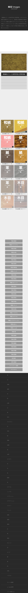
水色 (8, 570)
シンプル (9, 491)
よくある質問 (10, 587)
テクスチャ (9, 421)
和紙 (25, 19)
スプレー (9, 505)
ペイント (9, 510)
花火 (8, 417)
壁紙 (8, 519)
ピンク (8, 552)
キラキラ (9, 459)
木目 (8, 431)
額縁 (8, 477)
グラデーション (10, 501)
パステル (9, 575)
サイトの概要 (10, 582)
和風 (8, 384)
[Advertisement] (14, 42)
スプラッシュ (10, 496)
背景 (8, 515)
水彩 (8, 454)
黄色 (8, 538)
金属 (8, 445)
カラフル (9, 487)
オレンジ (9, 542)
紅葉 (8, 403)
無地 (8, 524)
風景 (8, 389)
